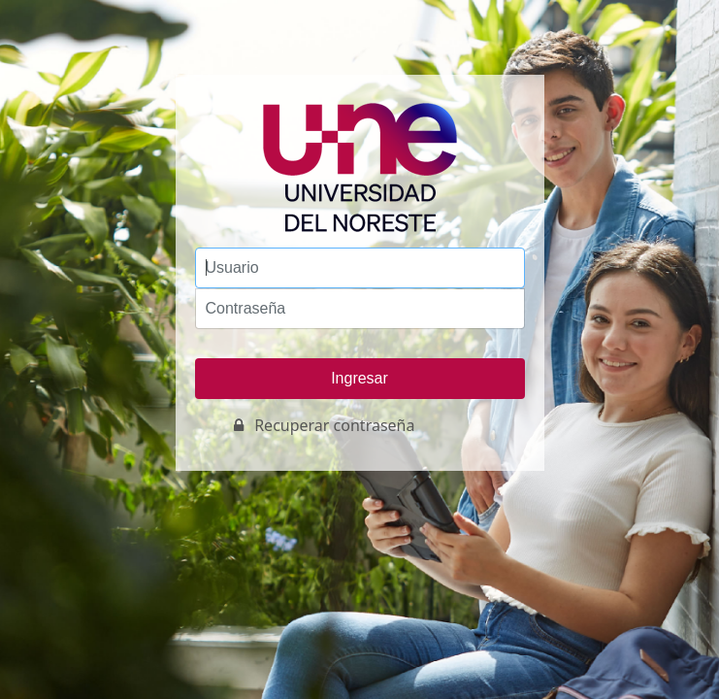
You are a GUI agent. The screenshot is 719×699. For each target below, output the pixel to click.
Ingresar (359, 378)
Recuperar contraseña (334, 425)
